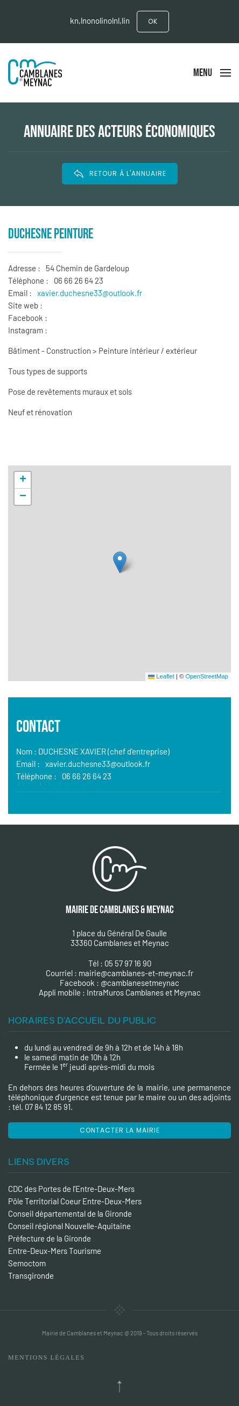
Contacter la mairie (120, 1130)
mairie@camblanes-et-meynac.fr (136, 973)
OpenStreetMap (207, 676)
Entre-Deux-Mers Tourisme (54, 1251)
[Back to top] (119, 1386)
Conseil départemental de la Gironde (70, 1213)
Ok (153, 21)
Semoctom (27, 1263)
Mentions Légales (46, 1357)
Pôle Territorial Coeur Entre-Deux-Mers (75, 1201)
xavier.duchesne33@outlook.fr (89, 293)
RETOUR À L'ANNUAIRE (119, 173)
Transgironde (31, 1275)
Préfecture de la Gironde (49, 1238)
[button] (119, 562)
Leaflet (161, 676)
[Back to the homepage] (35, 72)
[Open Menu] (212, 72)
